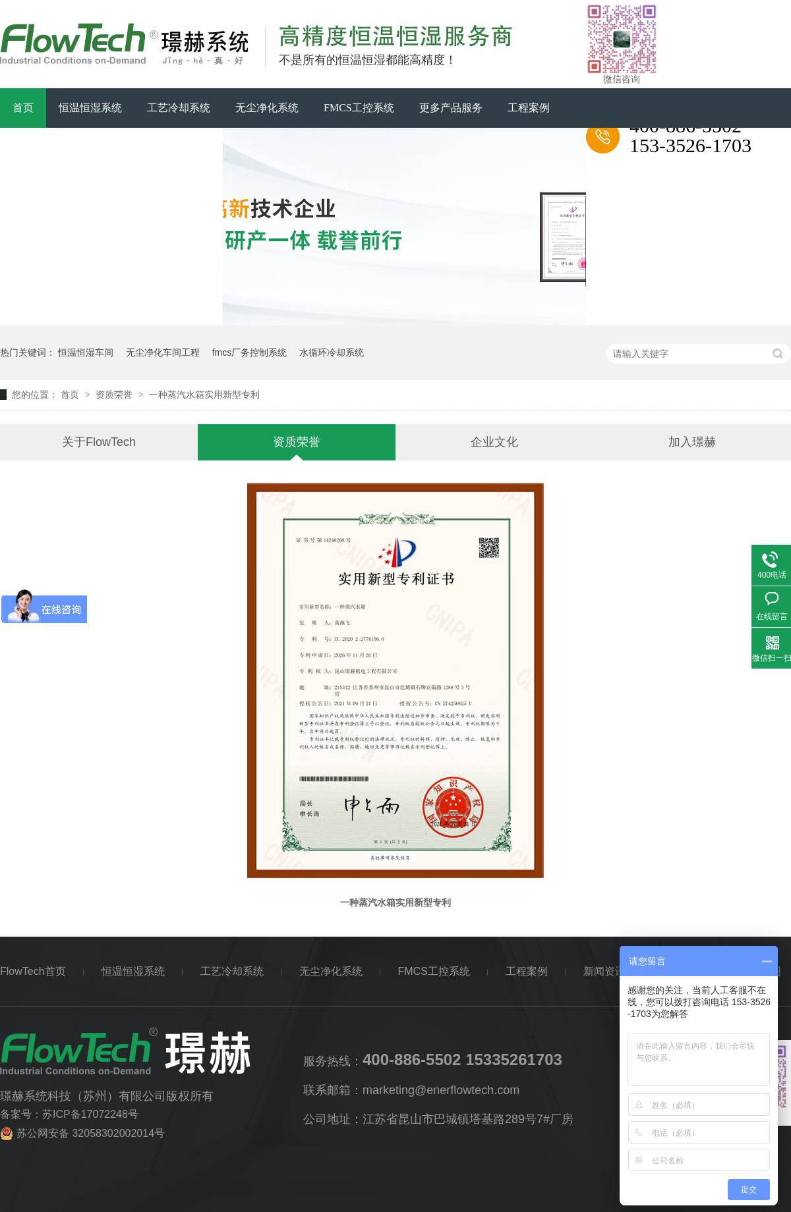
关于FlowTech (111, 147)
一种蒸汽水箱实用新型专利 (204, 394)
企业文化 (494, 442)
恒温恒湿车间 (85, 352)
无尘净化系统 (267, 107)
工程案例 (529, 107)
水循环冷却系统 (331, 352)
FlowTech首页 (33, 971)
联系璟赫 (189, 147)
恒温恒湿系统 (90, 107)
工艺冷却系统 (178, 107)
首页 (23, 107)
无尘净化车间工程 (163, 352)
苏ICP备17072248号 (90, 1114)
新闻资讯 (34, 147)
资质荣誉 (115, 394)
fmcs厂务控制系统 (249, 352)
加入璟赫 (692, 442)
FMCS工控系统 (359, 107)
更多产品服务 (451, 107)
